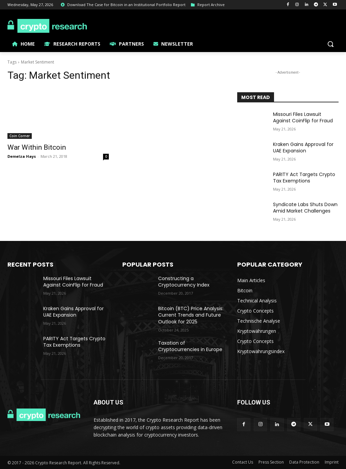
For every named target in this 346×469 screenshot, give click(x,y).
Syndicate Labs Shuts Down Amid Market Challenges (305, 208)
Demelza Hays (21, 156)
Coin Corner (19, 135)
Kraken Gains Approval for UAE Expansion (303, 147)
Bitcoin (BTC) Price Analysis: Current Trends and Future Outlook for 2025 (190, 315)
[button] (330, 44)
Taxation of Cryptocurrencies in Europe (190, 346)
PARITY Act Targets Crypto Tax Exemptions (304, 177)
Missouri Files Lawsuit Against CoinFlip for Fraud (303, 117)
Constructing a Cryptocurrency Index (183, 282)
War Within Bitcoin (36, 147)
